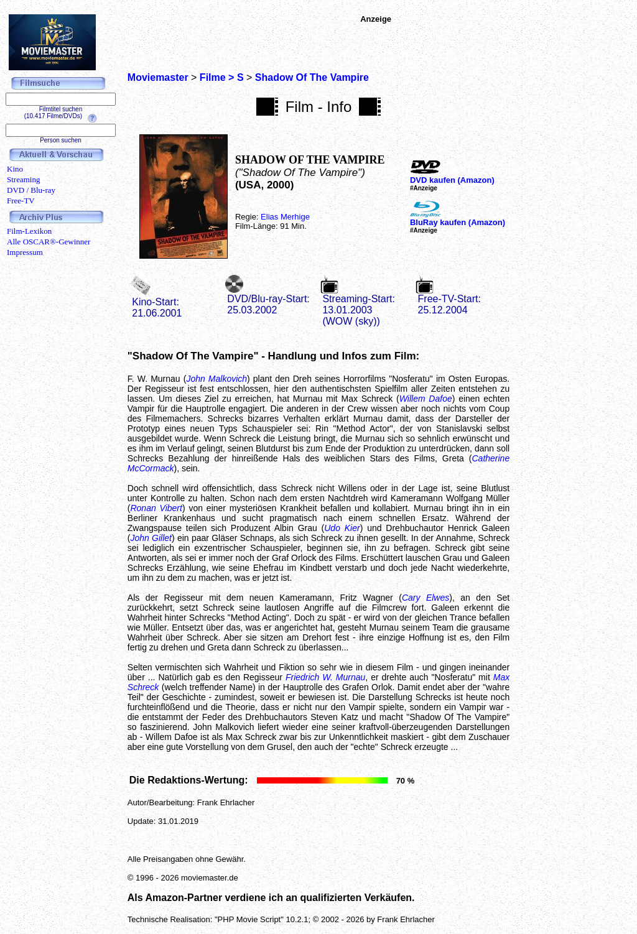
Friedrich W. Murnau (325, 677)
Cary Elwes (425, 598)
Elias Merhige (285, 216)
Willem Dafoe (425, 399)
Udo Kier (342, 528)
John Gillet (151, 538)
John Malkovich (216, 379)
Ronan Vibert (156, 508)
